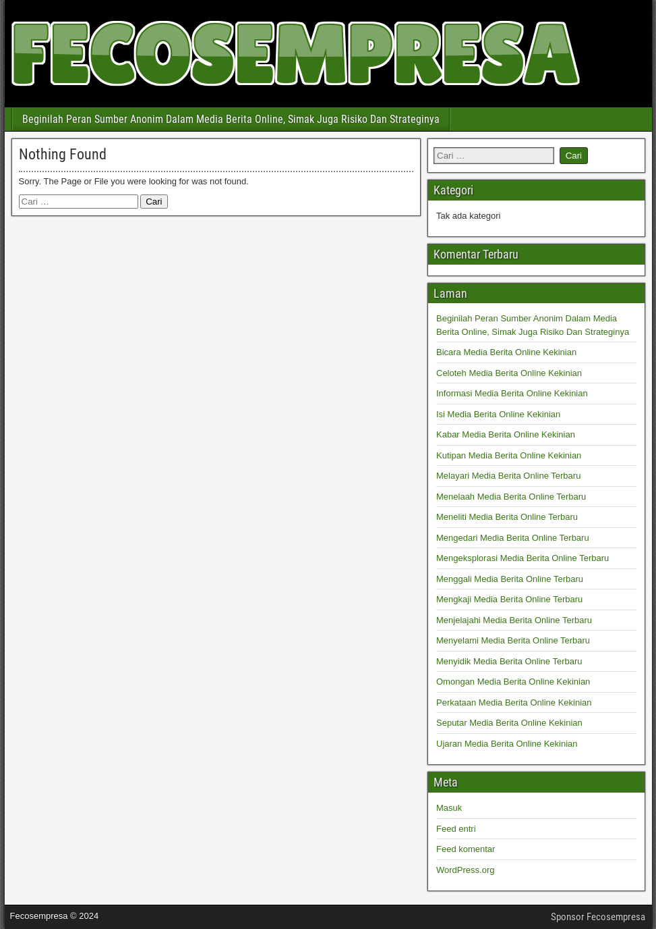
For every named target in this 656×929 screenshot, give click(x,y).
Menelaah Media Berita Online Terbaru (511, 497)
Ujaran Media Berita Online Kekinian (507, 744)
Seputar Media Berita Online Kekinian (509, 723)
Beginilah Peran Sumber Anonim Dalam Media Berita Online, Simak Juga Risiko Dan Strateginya (231, 119)
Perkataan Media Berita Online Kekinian (514, 702)
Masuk (449, 808)
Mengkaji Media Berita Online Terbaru (509, 599)
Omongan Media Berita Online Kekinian (513, 681)
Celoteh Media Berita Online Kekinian (509, 373)
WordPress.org (465, 870)
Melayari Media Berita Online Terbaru (508, 476)
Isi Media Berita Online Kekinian (498, 414)
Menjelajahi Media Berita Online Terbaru (514, 620)
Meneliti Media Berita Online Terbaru (507, 517)
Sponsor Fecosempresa (598, 917)
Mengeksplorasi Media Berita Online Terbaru (522, 558)
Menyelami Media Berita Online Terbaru (513, 640)
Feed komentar (465, 849)
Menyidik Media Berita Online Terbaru (509, 661)
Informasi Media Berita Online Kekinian (512, 393)
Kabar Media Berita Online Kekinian (505, 434)
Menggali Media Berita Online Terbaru (509, 579)
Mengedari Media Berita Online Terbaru (512, 538)
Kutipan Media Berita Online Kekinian (508, 455)
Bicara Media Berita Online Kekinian (506, 352)
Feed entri (456, 829)
